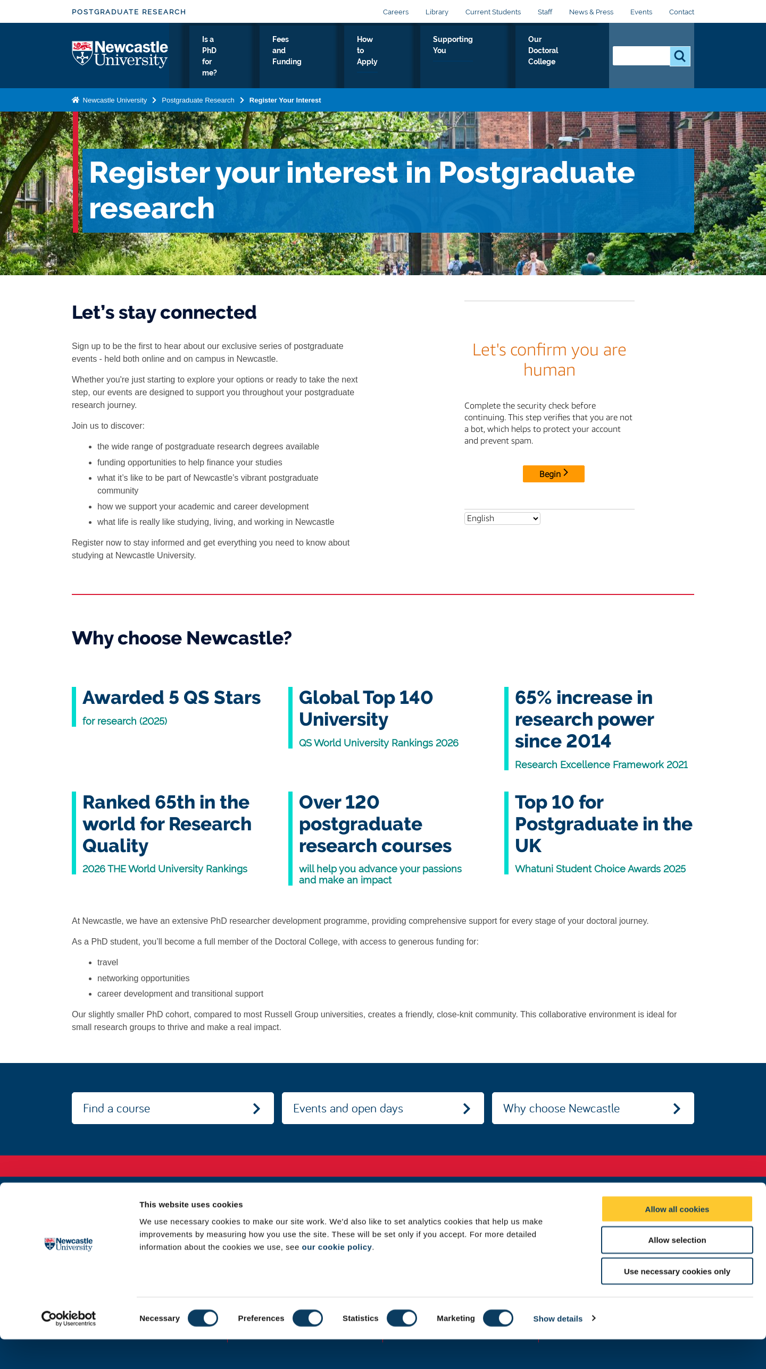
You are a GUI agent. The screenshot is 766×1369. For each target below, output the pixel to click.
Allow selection (677, 1269)
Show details (558, 1348)
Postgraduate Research (129, 12)
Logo (120, 55)
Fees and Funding (360, 58)
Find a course (116, 1108)
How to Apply (424, 58)
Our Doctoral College (560, 58)
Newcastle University (114, 100)
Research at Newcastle (214, 58)
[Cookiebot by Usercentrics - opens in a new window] (68, 1348)
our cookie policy (337, 1276)
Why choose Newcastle (561, 1108)
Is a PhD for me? (291, 58)
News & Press (591, 12)
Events (641, 12)
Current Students (493, 12)
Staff (545, 12)
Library (437, 12)
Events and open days (348, 1108)
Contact (681, 12)
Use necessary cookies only (677, 1301)
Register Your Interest (285, 100)
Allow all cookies (677, 1238)
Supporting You (485, 58)
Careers (396, 12)
